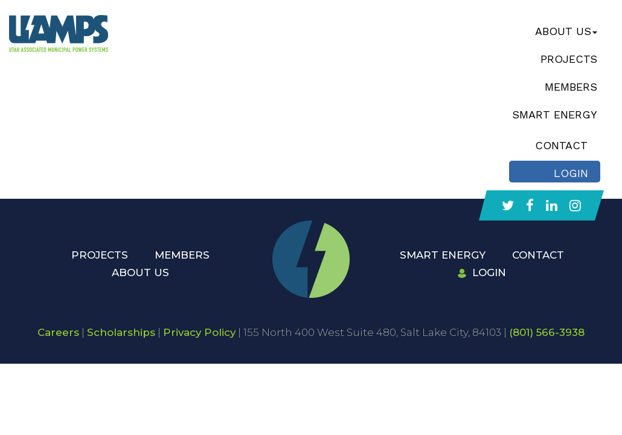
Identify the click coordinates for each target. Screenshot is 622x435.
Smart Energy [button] (554, 114)
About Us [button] (566, 31)
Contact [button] (561, 145)
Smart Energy (443, 255)
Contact (538, 255)
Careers (58, 332)
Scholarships (121, 332)
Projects (99, 255)
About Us (140, 272)
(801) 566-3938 (547, 332)
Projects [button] (568, 59)
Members (182, 255)
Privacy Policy (199, 332)
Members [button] (571, 86)
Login (482, 272)
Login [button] (571, 173)
